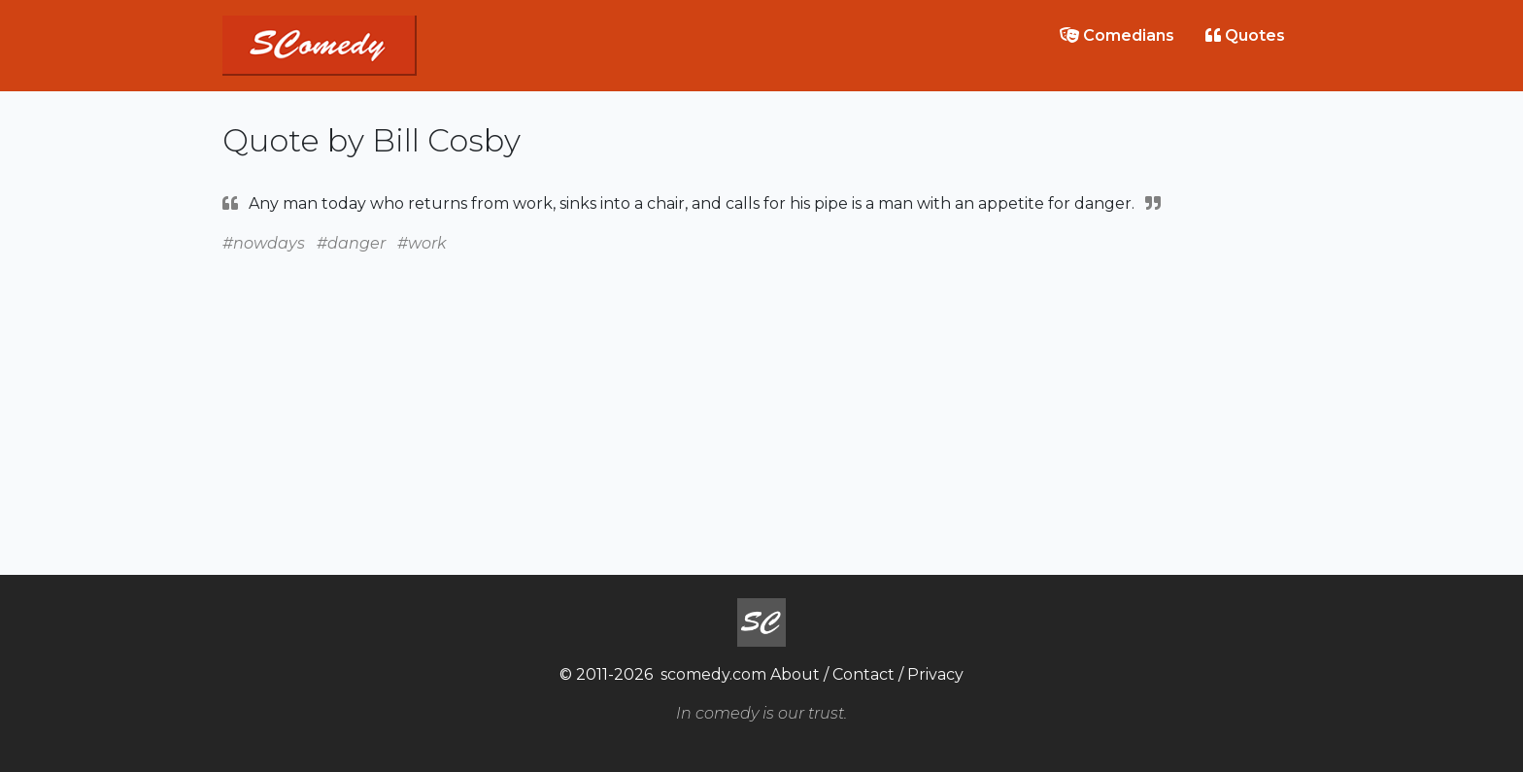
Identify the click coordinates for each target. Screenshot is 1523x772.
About (795, 674)
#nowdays (263, 243)
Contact (863, 674)
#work (422, 243)
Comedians (1117, 35)
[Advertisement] (761, 392)
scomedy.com (713, 674)
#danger (351, 243)
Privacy (935, 674)
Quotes (1245, 35)
